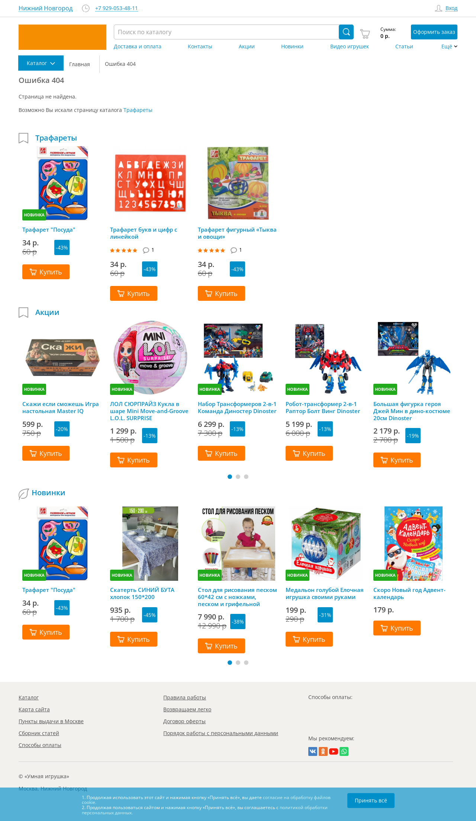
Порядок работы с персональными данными (220, 733)
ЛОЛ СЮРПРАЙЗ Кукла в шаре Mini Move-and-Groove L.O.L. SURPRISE (149, 410)
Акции (247, 46)
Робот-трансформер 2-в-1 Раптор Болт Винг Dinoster (323, 407)
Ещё (446, 46)
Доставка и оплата (137, 46)
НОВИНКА (34, 215)
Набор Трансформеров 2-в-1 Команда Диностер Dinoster (237, 407)
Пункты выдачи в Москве (51, 721)
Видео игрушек (349, 46)
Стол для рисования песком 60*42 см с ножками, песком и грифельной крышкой (237, 596)
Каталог (29, 697)
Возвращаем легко (187, 709)
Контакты (200, 46)
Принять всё (371, 800)
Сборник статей (39, 733)
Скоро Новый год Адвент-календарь (409, 593)
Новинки (292, 46)
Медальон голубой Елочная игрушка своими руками (325, 593)
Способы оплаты (40, 744)
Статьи (404, 46)
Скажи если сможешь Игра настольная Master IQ (60, 407)
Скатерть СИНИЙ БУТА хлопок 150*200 (142, 593)
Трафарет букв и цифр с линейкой (143, 233)
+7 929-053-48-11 (116, 8)
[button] (230, 476)
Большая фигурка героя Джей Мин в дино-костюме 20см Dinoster (411, 410)
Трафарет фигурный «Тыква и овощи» (237, 233)
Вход (451, 8)
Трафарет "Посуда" (48, 229)
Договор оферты (184, 721)
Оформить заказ (434, 31)
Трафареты (137, 109)
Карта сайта (34, 709)
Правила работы (184, 697)
